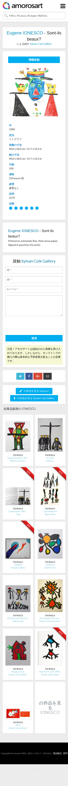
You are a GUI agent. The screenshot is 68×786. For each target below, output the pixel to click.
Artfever (50, 460)
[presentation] (33, 326)
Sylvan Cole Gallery (40, 43)
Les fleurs (50, 564)
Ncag (18, 514)
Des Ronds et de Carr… (50, 618)
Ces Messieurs (50, 511)
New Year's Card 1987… (50, 671)
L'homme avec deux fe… (18, 618)
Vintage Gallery (18, 567)
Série (18, 725)
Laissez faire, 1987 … (18, 511)
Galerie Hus (50, 567)
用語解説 (57, 753)
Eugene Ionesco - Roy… (18, 457)
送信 (34, 338)
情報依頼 (34, 59)
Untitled (18, 564)
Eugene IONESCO (25, 32)
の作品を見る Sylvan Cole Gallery (34, 398)
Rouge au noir (18, 671)
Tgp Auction (50, 514)
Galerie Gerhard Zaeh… (50, 621)
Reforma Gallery (18, 460)
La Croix (50, 457)
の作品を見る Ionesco (34, 390)
